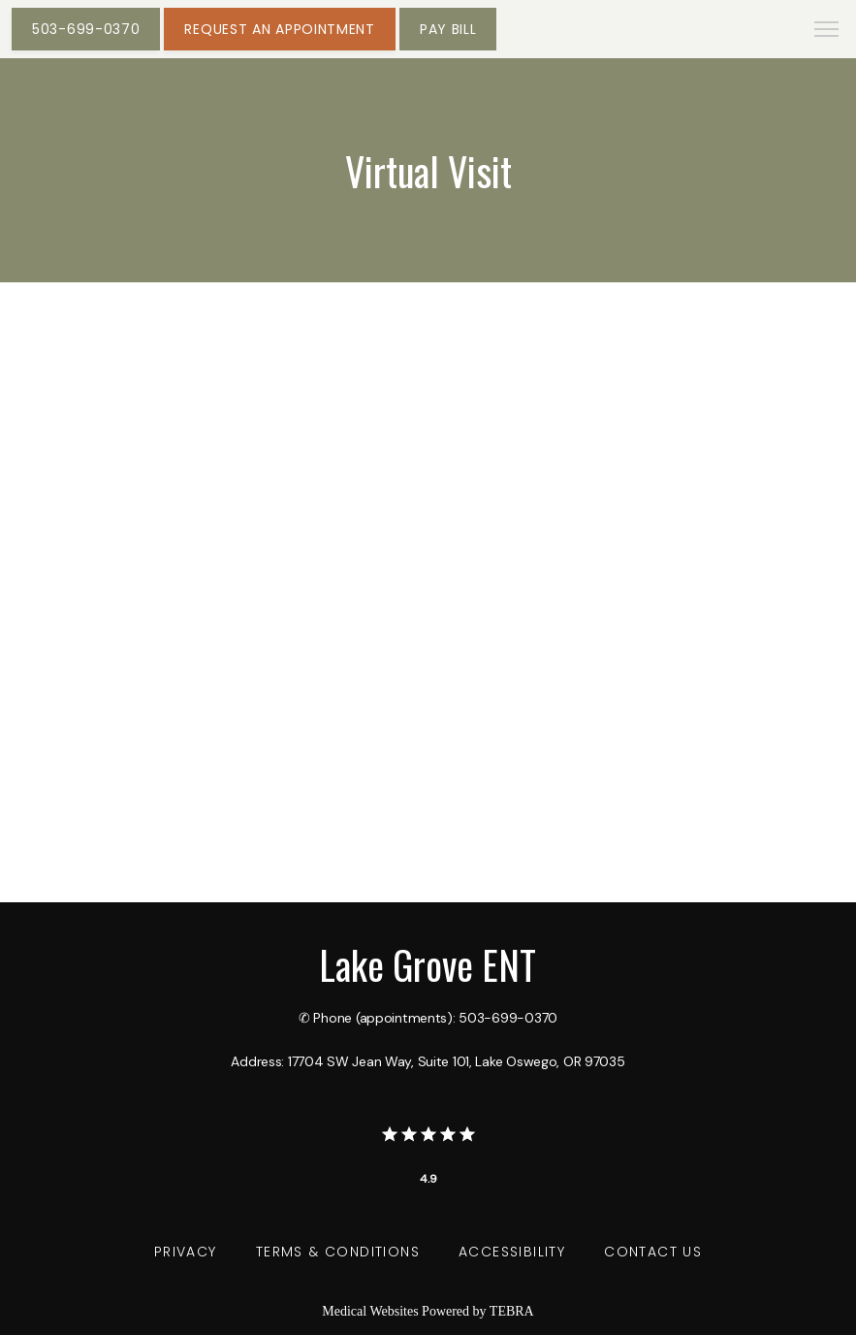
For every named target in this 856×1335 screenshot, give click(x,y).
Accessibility (512, 1251)
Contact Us (653, 1251)
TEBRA (512, 1311)
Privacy (185, 1251)
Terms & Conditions (338, 1251)
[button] (827, 31)
